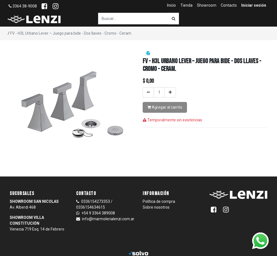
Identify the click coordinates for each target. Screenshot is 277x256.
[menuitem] (171, 5)
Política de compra (159, 201)
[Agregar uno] (170, 92)
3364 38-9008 (23, 6)
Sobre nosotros (156, 207)
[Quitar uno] (148, 92)
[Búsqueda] (173, 18)
